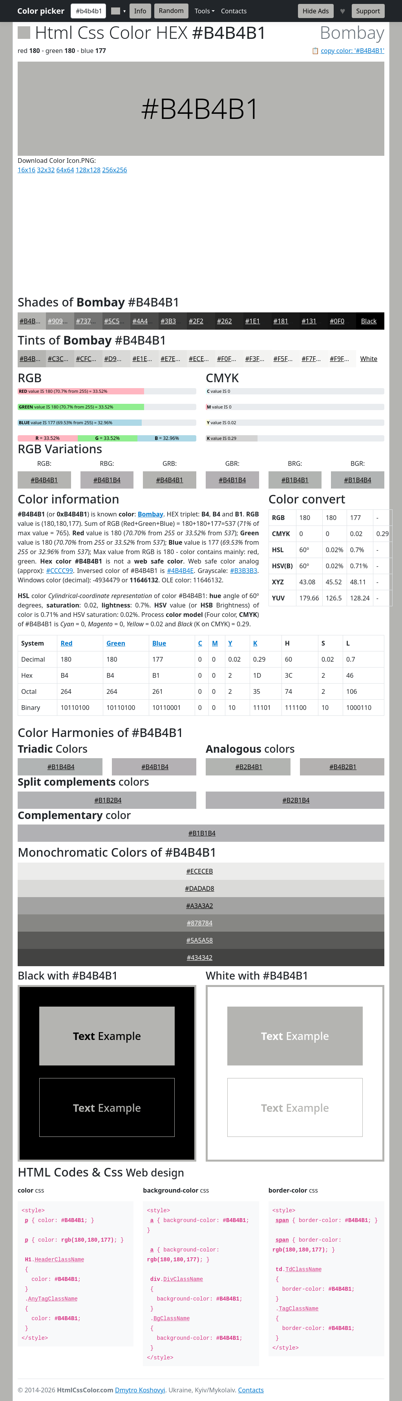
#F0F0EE (229, 358)
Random (171, 10)
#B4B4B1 (33, 321)
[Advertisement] (201, 233)
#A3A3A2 (199, 905)
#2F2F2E (201, 321)
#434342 (199, 957)
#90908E (60, 321)
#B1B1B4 (202, 833)
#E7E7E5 (173, 358)
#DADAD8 (199, 888)
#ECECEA (202, 358)
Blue (159, 643)
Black (369, 321)
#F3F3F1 (257, 358)
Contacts (234, 11)
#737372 (89, 321)
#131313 (314, 321)
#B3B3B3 (243, 570)
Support (368, 11)
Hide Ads (316, 11)
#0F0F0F (342, 321)
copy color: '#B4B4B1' (352, 50)
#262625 (230, 321)
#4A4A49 (145, 321)
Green (115, 643)
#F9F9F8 (342, 358)
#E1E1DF (145, 358)
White (369, 358)
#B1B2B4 (108, 800)
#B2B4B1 (249, 767)
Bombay (150, 514)
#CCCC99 (59, 570)
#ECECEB (199, 871)
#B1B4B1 (295, 480)
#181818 (286, 321)
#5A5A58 (199, 940)
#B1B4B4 (357, 480)
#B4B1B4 (107, 480)
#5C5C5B (117, 321)
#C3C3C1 (61, 358)
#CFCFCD (89, 358)
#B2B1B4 (296, 800)
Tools (202, 11)
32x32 (46, 170)
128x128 (88, 170)
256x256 (114, 170)
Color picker (40, 10)
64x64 (65, 170)
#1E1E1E (257, 321)
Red (66, 643)
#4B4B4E (180, 570)
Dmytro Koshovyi (140, 1390)
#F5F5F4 (286, 358)
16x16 (26, 170)
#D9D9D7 (118, 358)
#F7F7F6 (314, 358)
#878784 (199, 923)
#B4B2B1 (342, 767)
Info (140, 11)
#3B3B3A (174, 321)
